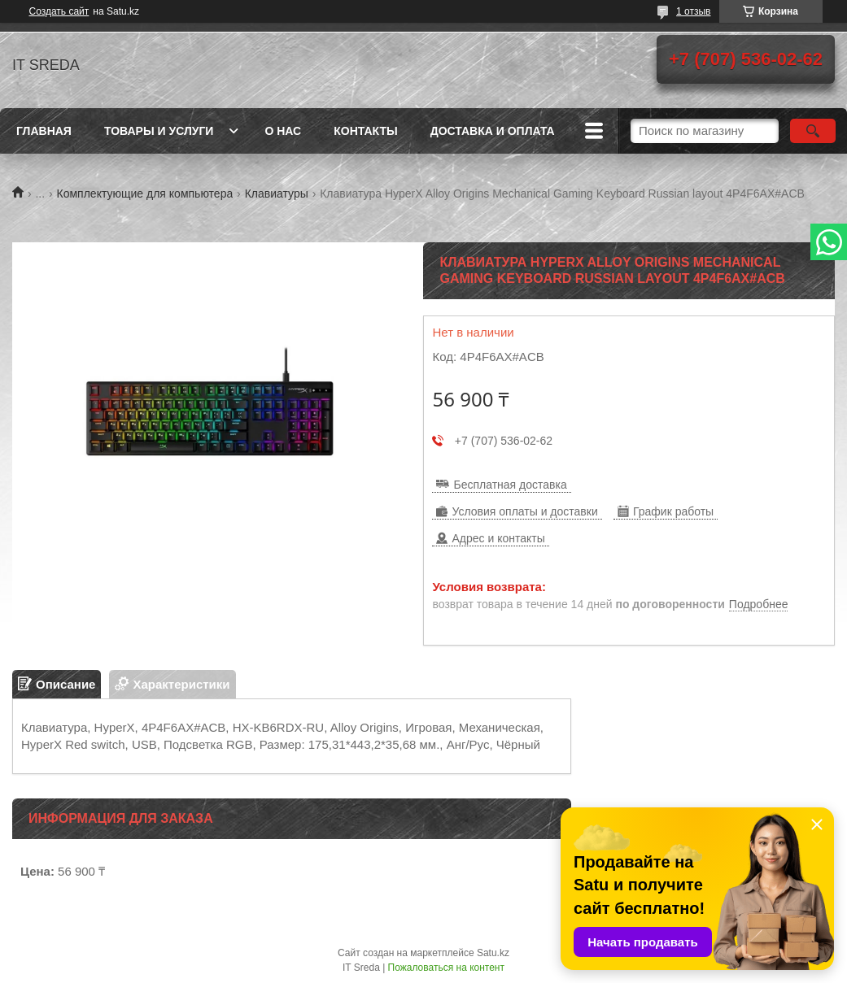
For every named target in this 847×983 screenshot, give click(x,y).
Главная (44, 130)
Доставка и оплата (492, 130)
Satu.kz (493, 953)
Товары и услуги (159, 130)
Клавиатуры (276, 193)
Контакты (365, 130)
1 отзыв (693, 11)
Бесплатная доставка (509, 484)
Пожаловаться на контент (446, 967)
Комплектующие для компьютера (145, 193)
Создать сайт (59, 11)
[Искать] (813, 131)
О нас (282, 130)
